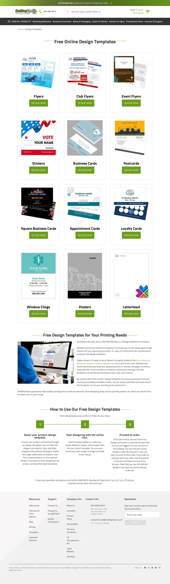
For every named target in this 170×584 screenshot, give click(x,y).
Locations (71, 510)
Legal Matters (70, 550)
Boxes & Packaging (81, 21)
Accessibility (72, 524)
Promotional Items (134, 21)
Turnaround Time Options (34, 513)
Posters (85, 307)
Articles (32, 527)
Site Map (71, 556)
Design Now (39, 103)
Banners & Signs (117, 21)
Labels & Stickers (100, 21)
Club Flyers (85, 96)
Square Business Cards (38, 228)
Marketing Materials (42, 21)
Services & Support (153, 21)
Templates (33, 532)
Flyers (38, 96)
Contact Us (53, 505)
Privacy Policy (70, 517)
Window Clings (38, 307)
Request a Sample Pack (53, 512)
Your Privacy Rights (62, 567)
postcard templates (112, 363)
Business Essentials (62, 21)
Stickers (38, 163)
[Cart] (148, 11)
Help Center (34, 505)
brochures (81, 363)
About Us (71, 505)
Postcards (131, 163)
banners (146, 360)
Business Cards (85, 163)
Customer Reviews (33, 539)
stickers (98, 363)
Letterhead (131, 307)
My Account (138, 12)
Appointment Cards (85, 228)
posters (90, 363)
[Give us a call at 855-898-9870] (47, 11)
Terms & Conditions (72, 531)
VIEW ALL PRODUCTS (19, 21)
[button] (67, 11)
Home (20, 29)
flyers (138, 360)
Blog (31, 521)
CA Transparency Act (72, 540)
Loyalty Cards (131, 228)
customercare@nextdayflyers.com (106, 519)
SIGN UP (135, 522)
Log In (140, 9)
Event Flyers (131, 96)
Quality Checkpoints (53, 520)
